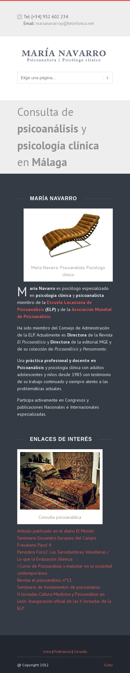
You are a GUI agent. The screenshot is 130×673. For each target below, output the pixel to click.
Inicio (47, 651)
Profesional (62, 651)
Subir (108, 664)
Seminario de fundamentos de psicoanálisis (58, 587)
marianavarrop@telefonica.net (65, 23)
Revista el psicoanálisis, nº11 (44, 580)
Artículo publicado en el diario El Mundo (55, 531)
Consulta (80, 651)
